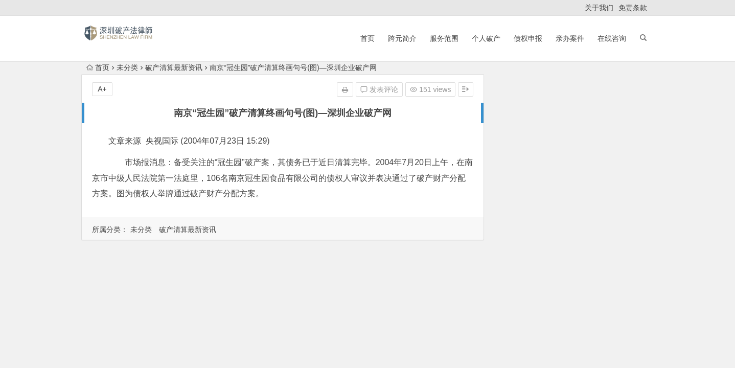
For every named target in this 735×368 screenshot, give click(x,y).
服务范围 (444, 38)
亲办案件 (570, 38)
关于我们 (599, 8)
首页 (367, 38)
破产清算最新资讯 (173, 67)
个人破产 (486, 38)
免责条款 (632, 8)
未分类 (127, 67)
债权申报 (528, 38)
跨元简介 (402, 38)
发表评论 (379, 89)
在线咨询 (612, 38)
